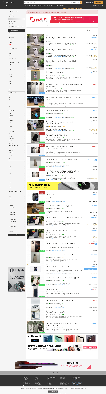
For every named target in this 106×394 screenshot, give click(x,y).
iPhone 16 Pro (74, 2)
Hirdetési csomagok (63, 386)
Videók (36, 378)
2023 (16, 185)
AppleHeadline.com (26, 381)
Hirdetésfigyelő (16, 235)
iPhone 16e (11, 23)
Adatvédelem (62, 379)
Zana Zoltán (95, 80)
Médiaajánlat (62, 378)
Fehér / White (16, 131)
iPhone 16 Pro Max (12, 21)
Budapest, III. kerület (49, 284)
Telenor (16, 118)
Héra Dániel (95, 284)
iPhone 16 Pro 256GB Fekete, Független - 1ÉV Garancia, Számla (62, 231)
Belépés (95, 5)
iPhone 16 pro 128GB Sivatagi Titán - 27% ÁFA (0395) (61, 160)
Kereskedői (16, 40)
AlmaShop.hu (25, 378)
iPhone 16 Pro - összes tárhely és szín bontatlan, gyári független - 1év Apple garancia (62, 147)
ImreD (96, 212)
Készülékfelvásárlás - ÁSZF (65, 383)
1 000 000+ (16, 231)
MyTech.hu (95, 166)
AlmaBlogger (37, 382)
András (96, 332)
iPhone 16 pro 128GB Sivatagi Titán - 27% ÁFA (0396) (61, 243)
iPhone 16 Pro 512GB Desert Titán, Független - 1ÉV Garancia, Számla (64, 218)
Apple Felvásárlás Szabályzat (65, 391)
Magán (16, 42)
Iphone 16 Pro (50, 194)
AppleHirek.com (26, 379)
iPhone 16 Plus (12, 16)
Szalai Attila (95, 201)
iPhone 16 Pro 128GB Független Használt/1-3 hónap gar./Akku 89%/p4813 (61, 123)
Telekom (16, 120)
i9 (16, 102)
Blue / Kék (16, 150)
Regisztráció (100, 5)
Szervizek (65, 8)
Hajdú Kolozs (94, 307)
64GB (16, 71)
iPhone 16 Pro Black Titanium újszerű (57, 111)
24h (16, 194)
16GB (16, 67)
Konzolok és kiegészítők (52, 388)
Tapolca (47, 201)
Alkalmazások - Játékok (39, 387)
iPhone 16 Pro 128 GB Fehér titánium (57, 135)
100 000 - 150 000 (16, 217)
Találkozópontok (71, 8)
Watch (48, 5)
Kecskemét (47, 319)
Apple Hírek (61, 5)
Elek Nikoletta (94, 319)
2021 (16, 180)
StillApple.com (25, 377)
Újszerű (16, 53)
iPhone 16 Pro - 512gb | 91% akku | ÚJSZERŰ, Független (62, 278)
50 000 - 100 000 (16, 214)
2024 (16, 187)
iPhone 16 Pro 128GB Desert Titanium (57, 312)
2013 (16, 161)
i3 (16, 94)
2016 (16, 168)
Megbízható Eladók (63, 384)
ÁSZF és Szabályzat (63, 382)
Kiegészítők (34, 5)
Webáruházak (16, 37)
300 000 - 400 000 (16, 224)
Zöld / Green (16, 141)
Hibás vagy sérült (16, 58)
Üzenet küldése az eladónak (56, 44)
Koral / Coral (16, 155)
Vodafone (16, 115)
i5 (16, 97)
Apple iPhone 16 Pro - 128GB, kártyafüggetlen (59, 301)
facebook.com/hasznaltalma (77, 379)
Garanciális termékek (16, 32)
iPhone (44, 5)
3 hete (16, 201)
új (16, 51)
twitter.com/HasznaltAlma (77, 382)
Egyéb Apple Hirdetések (52, 389)
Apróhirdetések (28, 5)
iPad (41, 5)
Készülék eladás (89, 2)
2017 (16, 171)
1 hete (16, 198)
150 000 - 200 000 (16, 219)
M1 (16, 104)
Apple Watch (49, 384)
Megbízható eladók (16, 35)
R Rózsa (95, 261)
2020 (16, 178)
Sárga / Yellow (16, 152)
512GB (16, 79)
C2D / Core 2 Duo (16, 92)
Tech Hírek (37, 381)
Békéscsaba (48, 80)
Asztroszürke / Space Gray (16, 148)
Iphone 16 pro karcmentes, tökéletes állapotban (60, 255)
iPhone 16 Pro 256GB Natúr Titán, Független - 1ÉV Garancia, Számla (63, 98)
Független (16, 113)
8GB (16, 64)
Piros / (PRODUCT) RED (16, 129)
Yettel (16, 122)
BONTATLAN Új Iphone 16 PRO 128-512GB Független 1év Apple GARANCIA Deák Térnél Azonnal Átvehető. (63, 172)
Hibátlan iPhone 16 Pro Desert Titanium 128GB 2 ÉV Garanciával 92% (61, 38)
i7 (16, 99)
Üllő (46, 332)
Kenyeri (47, 142)
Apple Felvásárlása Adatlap (65, 389)
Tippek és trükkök (38, 386)
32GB (16, 69)
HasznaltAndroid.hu (26, 383)
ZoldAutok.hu (25, 382)
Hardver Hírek (37, 383)
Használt (16, 55)
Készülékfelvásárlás (78, 8)
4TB (16, 86)
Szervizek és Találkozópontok (63, 392)
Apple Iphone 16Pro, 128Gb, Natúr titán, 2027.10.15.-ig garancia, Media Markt (62, 324)
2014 (16, 164)
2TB (16, 83)
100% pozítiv (72, 44)
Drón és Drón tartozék (51, 387)
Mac (38, 5)
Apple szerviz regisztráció (64, 388)
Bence (96, 117)
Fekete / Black (16, 133)
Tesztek (36, 379)
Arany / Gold (16, 138)
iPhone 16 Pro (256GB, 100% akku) (56, 73)
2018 (16, 173)
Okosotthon (49, 386)
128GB (16, 74)
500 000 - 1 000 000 (16, 228)
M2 (16, 106)
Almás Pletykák (38, 384)
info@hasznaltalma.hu (76, 384)
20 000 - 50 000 (16, 212)
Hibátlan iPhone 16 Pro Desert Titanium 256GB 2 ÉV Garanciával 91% (61, 62)
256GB (16, 76)
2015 (16, 166)
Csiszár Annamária (94, 142)
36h (16, 196)
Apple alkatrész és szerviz (52, 391)
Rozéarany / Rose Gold (16, 145)
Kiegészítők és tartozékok (52, 377)
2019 (16, 175)
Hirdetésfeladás (98, 2)
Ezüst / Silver (16, 136)
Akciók (57, 5)
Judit (96, 296)
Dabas (47, 261)
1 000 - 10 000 (16, 207)
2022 (16, 182)
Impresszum (62, 377)
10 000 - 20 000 (16, 210)
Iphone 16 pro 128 (51, 289)
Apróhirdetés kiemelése (64, 387)
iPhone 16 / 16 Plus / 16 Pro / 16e (17, 26)
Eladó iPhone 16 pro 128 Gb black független (59, 206)
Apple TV (52, 5)
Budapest (47, 44)
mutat (64, 44)
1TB (16, 81)
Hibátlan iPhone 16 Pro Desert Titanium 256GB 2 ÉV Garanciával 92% (61, 50)
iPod (48, 381)
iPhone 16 (11, 14)
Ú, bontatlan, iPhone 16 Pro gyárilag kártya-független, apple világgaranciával (64, 85)
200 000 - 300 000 (16, 221)
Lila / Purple (16, 143)
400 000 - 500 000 (16, 226)
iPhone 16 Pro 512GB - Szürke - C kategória (58, 266)
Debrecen (47, 166)
